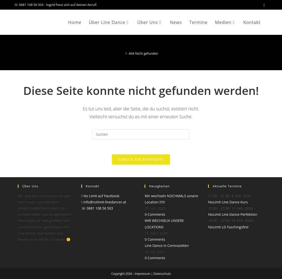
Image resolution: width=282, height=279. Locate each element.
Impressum (142, 274)
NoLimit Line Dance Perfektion (232, 214)
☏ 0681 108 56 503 (97, 208)
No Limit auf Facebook (100, 195)
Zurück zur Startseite (141, 159)
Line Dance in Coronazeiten (167, 245)
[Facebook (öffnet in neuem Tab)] (264, 4)
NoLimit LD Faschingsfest (228, 227)
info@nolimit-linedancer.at (103, 202)
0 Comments (155, 214)
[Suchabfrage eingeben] (141, 134)
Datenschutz (162, 274)
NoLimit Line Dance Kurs (228, 202)
